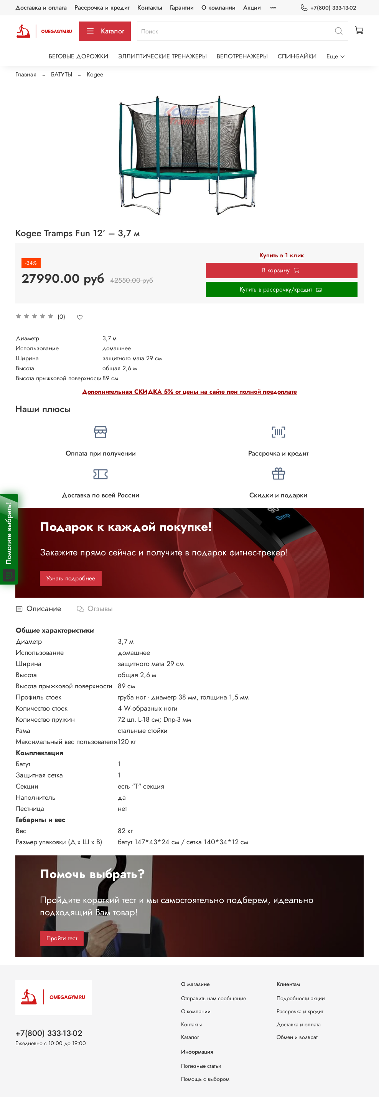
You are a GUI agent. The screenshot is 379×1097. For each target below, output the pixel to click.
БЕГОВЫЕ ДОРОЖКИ (78, 56)
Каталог (105, 31)
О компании (218, 7)
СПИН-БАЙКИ (297, 56)
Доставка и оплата (41, 7)
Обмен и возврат (297, 1037)
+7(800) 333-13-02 (328, 8)
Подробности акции (301, 998)
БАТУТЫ (61, 74)
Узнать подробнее (70, 578)
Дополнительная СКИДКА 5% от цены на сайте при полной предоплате (189, 391)
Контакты (149, 7)
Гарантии (182, 7)
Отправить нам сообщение (213, 998)
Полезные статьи (201, 1066)
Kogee (95, 74)
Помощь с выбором (205, 1079)
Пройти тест (61, 938)
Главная (25, 74)
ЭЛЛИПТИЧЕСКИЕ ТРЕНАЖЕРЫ (162, 56)
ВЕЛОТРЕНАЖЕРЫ (242, 56)
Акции (252, 7)
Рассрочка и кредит (102, 7)
